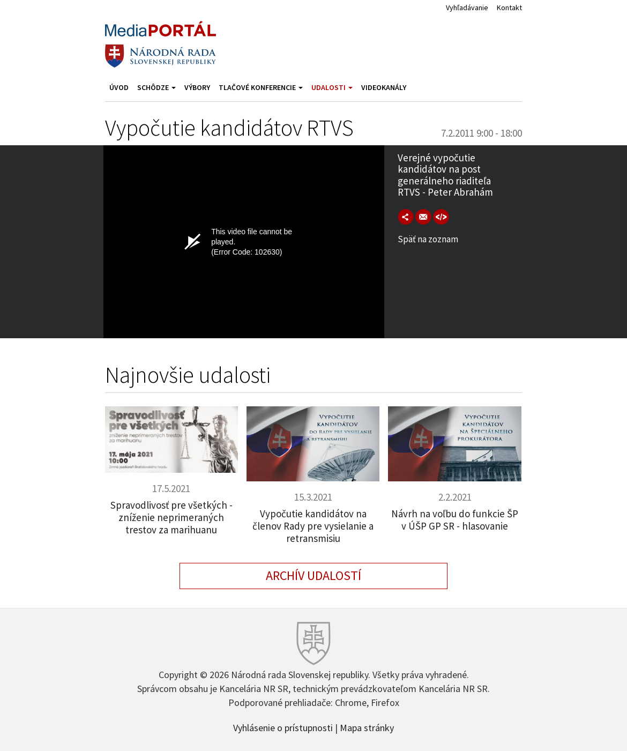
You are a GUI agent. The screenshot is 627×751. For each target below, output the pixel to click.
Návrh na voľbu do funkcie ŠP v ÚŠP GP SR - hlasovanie (454, 520)
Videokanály (383, 87)
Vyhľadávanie (467, 7)
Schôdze (156, 87)
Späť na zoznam (428, 239)
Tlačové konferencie (261, 87)
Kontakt (509, 7)
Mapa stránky (367, 727)
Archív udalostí (313, 575)
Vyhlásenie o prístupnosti (283, 727)
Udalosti (332, 87)
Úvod (119, 87)
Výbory (197, 87)
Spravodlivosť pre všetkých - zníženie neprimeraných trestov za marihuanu (171, 517)
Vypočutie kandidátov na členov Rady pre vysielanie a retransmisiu (313, 526)
